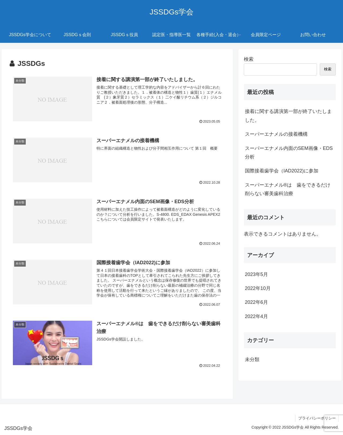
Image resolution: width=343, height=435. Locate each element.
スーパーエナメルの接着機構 (276, 134)
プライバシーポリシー (317, 418)
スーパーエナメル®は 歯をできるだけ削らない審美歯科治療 (287, 189)
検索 (248, 59)
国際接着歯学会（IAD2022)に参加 (281, 170)
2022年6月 (256, 302)
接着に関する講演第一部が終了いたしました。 (288, 116)
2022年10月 (258, 288)
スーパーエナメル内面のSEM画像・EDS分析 (289, 153)
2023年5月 (256, 274)
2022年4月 (256, 316)
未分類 (252, 359)
